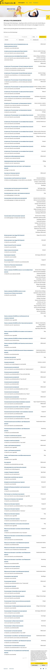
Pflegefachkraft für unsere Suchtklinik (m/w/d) (15, 611)
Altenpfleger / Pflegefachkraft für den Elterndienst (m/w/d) (18, 66)
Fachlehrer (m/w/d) (8, 260)
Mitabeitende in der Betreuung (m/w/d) (13, 477)
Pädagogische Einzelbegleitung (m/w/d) (13, 499)
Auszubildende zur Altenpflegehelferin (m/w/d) (15, 198)
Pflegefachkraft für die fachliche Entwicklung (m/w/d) (17, 601)
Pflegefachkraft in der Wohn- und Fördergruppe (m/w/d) (17, 635)
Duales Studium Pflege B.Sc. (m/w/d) (12, 245)
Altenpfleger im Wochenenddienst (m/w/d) (14, 156)
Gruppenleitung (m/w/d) (10, 357)
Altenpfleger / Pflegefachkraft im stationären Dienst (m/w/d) (18, 115)
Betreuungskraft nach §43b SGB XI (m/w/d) (14, 235)
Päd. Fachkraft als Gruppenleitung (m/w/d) (14, 494)
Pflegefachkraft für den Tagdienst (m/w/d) (14, 596)
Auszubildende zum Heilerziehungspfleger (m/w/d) (16, 188)
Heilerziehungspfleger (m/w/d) (11, 367)
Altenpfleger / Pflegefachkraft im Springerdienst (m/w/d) (17, 103)
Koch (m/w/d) (7, 462)
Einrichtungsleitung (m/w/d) (11, 250)
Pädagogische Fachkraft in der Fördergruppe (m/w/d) (16, 542)
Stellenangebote (21, 2)
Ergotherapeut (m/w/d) (9, 255)
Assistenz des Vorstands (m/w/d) (12, 173)
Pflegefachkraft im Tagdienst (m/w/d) (13, 630)
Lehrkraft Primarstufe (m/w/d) (11, 472)
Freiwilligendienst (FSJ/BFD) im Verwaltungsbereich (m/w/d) (18, 338)
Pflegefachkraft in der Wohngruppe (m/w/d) (14, 645)
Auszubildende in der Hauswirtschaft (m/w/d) (15, 178)
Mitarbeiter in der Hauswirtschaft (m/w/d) (14, 482)
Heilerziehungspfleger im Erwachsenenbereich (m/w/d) (17, 402)
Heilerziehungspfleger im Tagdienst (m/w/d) (14, 416)
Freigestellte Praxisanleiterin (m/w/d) (13, 265)
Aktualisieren (42, 36)
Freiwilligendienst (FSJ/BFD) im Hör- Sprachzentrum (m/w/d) (18, 323)
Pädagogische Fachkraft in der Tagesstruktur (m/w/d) (16, 547)
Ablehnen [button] (43, 665)
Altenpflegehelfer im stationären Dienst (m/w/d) (15, 56)
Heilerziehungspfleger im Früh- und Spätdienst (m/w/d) (17, 406)
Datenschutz (11, 668)
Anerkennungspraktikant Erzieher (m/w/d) (14, 161)
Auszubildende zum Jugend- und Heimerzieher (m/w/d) (17, 193)
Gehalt (30, 2)
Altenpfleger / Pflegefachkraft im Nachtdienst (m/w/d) (17, 96)
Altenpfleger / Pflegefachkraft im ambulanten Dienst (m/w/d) (18, 86)
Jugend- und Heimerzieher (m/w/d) (12, 445)
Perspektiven (35, 2)
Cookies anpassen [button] (34, 665)
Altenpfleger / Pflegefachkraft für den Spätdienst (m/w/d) (18, 80)
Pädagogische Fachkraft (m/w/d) (11, 504)
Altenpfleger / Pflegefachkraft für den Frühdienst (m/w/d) (18, 73)
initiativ (34, 28)
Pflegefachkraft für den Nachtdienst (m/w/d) (15, 591)
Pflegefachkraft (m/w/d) (10, 581)
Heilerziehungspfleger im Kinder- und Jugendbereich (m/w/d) (18, 411)
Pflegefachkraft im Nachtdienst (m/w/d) (13, 616)
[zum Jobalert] (48, 17)
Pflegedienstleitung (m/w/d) (11, 576)
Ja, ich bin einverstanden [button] (39, 663)
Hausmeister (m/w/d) (9, 362)
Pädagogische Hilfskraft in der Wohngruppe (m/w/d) (16, 571)
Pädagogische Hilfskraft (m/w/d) (12, 566)
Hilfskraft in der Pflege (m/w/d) (11, 440)
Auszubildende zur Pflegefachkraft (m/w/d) (14, 216)
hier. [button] (36, 660)
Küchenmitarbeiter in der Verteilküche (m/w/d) (15, 467)
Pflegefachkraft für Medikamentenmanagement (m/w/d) (17, 606)
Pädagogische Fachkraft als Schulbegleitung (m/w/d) (16, 523)
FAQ (27, 2)
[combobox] (35, 37)
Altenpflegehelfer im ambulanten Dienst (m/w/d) (15, 51)
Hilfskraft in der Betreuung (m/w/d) (12, 435)
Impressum (6, 668)
